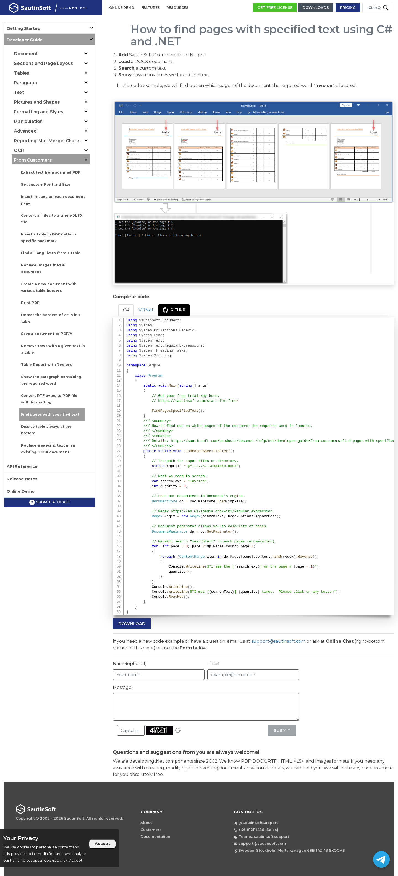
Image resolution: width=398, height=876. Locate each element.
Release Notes (22, 478)
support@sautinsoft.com (279, 641)
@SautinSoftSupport (258, 822)
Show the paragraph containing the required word (51, 380)
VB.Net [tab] (146, 310)
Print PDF (30, 303)
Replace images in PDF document (43, 268)
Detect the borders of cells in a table (51, 318)
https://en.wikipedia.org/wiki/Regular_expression (221, 511)
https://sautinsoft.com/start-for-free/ (198, 400)
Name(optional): (130, 663)
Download (131, 623)
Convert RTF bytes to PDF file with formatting (49, 399)
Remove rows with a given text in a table (53, 349)
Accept (102, 843)
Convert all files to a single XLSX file (51, 218)
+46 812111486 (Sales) (258, 829)
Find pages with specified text (50, 414)
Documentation (155, 836)
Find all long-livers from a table (50, 253)
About (146, 822)
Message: (122, 687)
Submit (282, 730)
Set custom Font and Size (45, 184)
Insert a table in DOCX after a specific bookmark (49, 237)
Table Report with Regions (46, 365)
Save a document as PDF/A (46, 334)
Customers (151, 829)
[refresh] (177, 730)
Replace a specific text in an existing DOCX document (48, 448)
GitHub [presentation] (174, 310)
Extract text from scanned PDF (50, 172)
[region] (59, 848)
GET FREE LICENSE (274, 7)
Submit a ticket (49, 502)
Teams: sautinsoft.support (264, 836)
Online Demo (21, 491)
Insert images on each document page (53, 200)
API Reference (22, 466)
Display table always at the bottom (46, 429)
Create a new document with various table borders (49, 287)
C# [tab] (126, 310)
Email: (213, 663)
